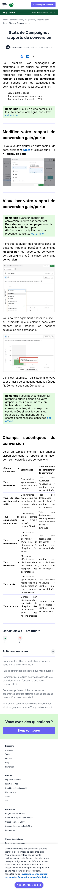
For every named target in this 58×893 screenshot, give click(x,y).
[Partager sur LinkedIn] (27, 56)
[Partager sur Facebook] (22, 56)
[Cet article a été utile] (5, 638)
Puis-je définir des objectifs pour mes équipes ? (28, 670)
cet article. (11, 115)
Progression (30, 20)
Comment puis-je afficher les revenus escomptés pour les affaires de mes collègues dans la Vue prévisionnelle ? (28, 694)
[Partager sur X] (33, 56)
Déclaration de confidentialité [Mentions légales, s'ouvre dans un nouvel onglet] (33, 877)
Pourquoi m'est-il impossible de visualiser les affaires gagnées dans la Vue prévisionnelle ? (27, 705)
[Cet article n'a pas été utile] (20, 638)
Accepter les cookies (29, 885)
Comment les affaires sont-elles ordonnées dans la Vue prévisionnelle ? (26, 663)
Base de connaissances (13, 20)
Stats (26, 149)
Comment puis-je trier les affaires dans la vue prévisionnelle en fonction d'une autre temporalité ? (28, 680)
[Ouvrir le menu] (5, 5)
